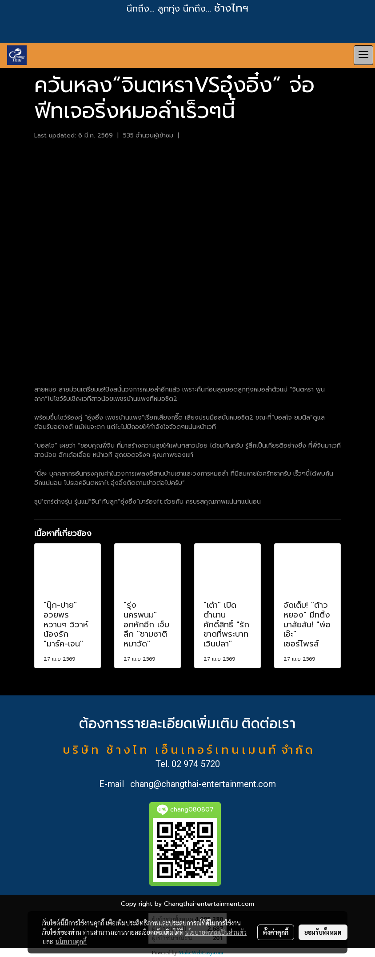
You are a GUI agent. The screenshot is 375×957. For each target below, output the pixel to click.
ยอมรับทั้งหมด (323, 932)
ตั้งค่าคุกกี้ (275, 932)
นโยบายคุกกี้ (71, 941)
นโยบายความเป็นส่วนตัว (216, 932)
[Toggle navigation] (363, 55)
